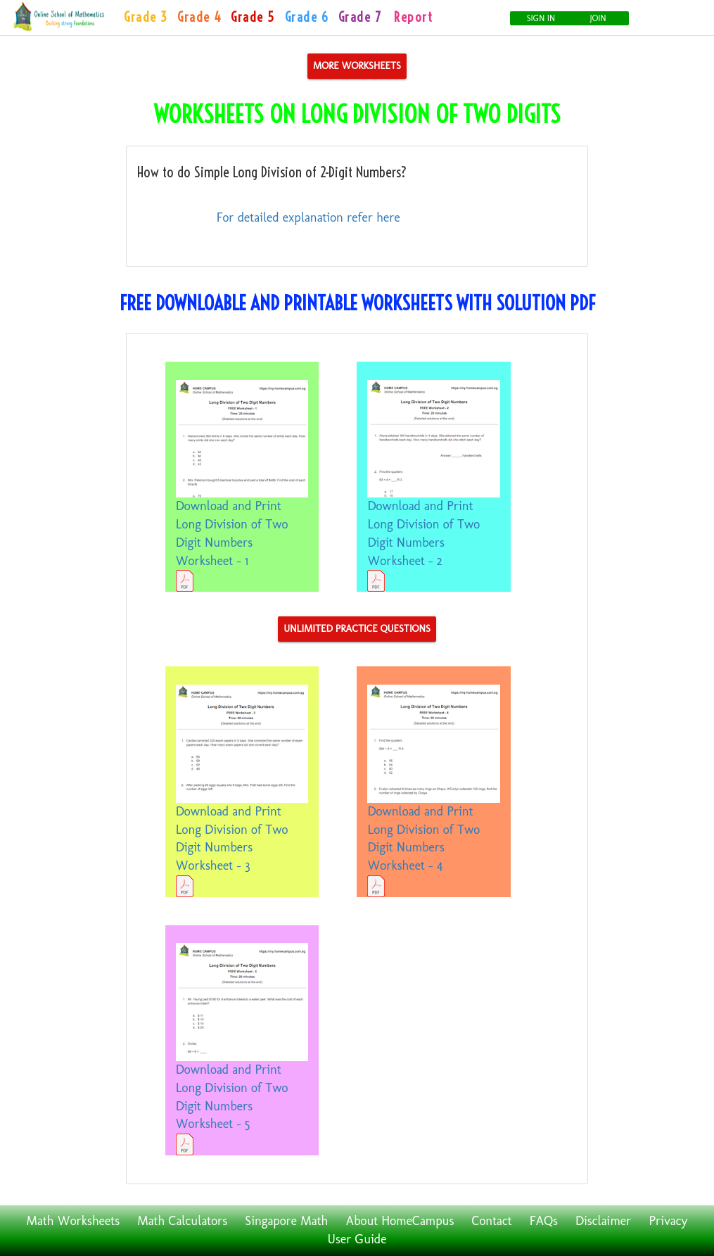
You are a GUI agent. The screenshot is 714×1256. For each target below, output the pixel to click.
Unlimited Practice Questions (357, 629)
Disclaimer (603, 1221)
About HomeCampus (400, 1221)
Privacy (668, 1221)
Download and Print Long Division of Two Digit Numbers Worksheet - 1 (242, 486)
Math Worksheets (73, 1221)
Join (598, 18)
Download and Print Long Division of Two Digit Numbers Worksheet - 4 (433, 791)
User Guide (357, 1239)
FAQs (544, 1221)
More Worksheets (357, 66)
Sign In (541, 18)
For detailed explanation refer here (308, 217)
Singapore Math (286, 1221)
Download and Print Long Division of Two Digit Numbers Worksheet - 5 (242, 1049)
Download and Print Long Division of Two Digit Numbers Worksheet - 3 (242, 791)
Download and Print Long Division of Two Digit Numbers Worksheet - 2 (433, 486)
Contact (491, 1221)
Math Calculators (182, 1221)
